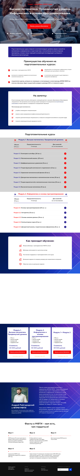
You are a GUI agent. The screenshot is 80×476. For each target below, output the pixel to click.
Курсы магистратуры (29, 471)
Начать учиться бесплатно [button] (17, 352)
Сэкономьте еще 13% (18, 356)
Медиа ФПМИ (10, 468)
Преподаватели (11, 469)
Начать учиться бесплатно (39, 26)
